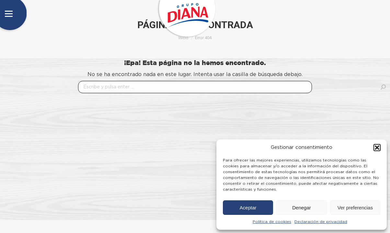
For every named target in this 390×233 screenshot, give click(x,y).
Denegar (301, 207)
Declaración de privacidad (320, 222)
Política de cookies (272, 222)
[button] (377, 147)
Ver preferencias (355, 207)
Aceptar (248, 207)
